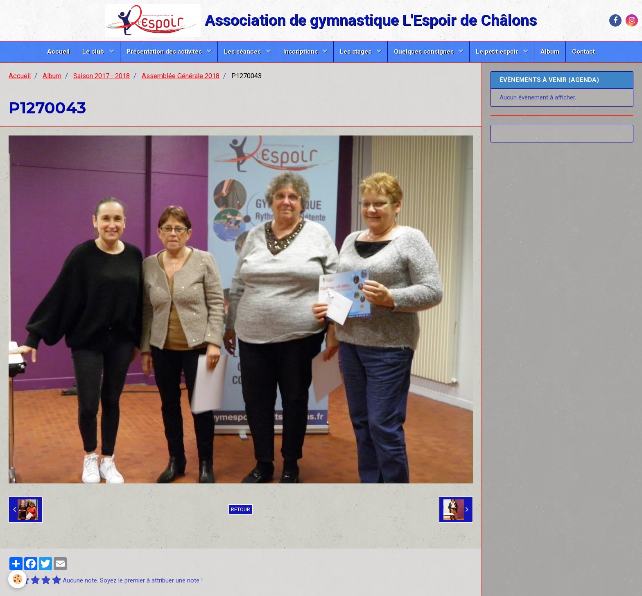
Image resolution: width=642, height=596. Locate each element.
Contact (583, 51)
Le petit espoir (498, 51)
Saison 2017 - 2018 (101, 76)
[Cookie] (17, 579)
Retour (240, 509)
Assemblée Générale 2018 (180, 76)
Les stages (356, 51)
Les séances (243, 51)
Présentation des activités (165, 51)
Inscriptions (301, 51)
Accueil (58, 51)
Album (549, 51)
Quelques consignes (424, 51)
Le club (94, 51)
